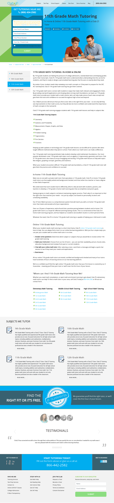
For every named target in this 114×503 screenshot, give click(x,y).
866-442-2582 (57, 465)
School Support (55, 3)
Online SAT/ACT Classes (15, 488)
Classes (64, 3)
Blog (89, 3)
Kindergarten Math (41, 293)
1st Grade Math (40, 296)
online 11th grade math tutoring (91, 228)
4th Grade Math (40, 306)
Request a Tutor (57, 479)
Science (65, 29)
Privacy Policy (24, 25)
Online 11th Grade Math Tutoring (48, 224)
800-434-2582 (88, 280)
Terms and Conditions (34, 25)
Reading (56, 29)
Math (48, 29)
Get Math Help (34, 479)
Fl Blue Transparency (14, 493)
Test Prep (46, 3)
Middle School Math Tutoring (69, 289)
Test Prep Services (13, 482)
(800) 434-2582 (101, 4)
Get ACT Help (34, 488)
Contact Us (11, 485)
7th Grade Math (66, 296)
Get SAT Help (34, 491)
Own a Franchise (81, 3)
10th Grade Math (91, 296)
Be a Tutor (71, 3)
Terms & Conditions (58, 488)
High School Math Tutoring (94, 289)
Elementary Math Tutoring (42, 289)
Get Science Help (35, 485)
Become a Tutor (57, 482)
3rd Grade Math (40, 303)
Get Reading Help (35, 482)
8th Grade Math (66, 299)
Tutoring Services (13, 479)
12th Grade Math (91, 303)
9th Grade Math (91, 293)
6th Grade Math (66, 293)
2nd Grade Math (40, 299)
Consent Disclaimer (58, 491)
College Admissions (13, 491)
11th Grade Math (91, 299)
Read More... (21, 349)
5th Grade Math (40, 309)
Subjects (38, 3)
